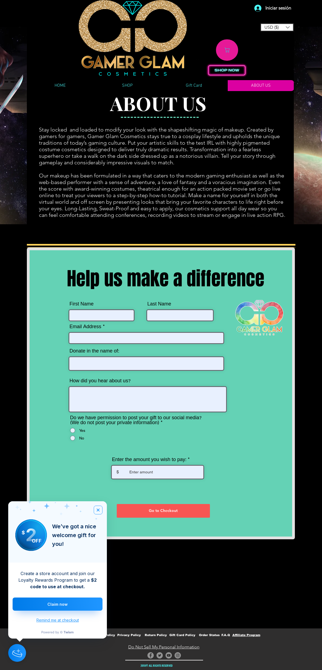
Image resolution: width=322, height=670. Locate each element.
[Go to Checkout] (163, 511)
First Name (82, 304)
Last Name (159, 304)
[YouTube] (169, 655)
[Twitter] (159, 655)
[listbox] (277, 27)
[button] (277, 27)
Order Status (209, 635)
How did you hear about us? (100, 380)
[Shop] (227, 50)
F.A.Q (225, 635)
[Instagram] (178, 655)
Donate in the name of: (94, 351)
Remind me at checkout (57, 620)
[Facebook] (150, 655)
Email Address (85, 326)
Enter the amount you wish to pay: (149, 459)
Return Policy (156, 635)
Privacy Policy (129, 635)
